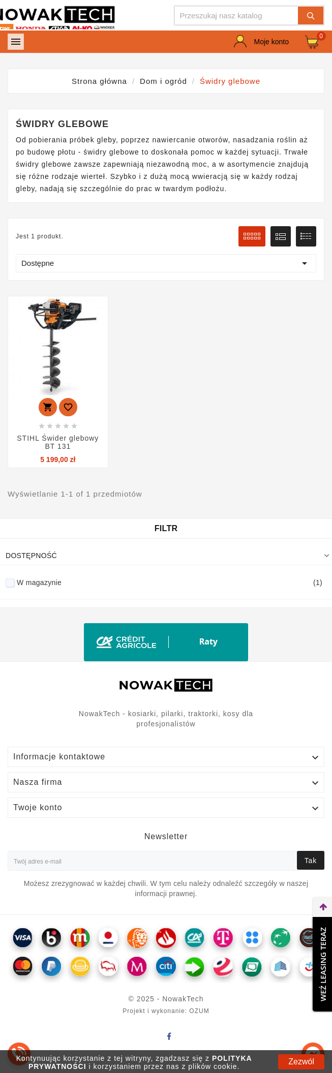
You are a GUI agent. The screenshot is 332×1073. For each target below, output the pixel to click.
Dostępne (166, 263)
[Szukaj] (236, 15)
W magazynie (169, 582)
